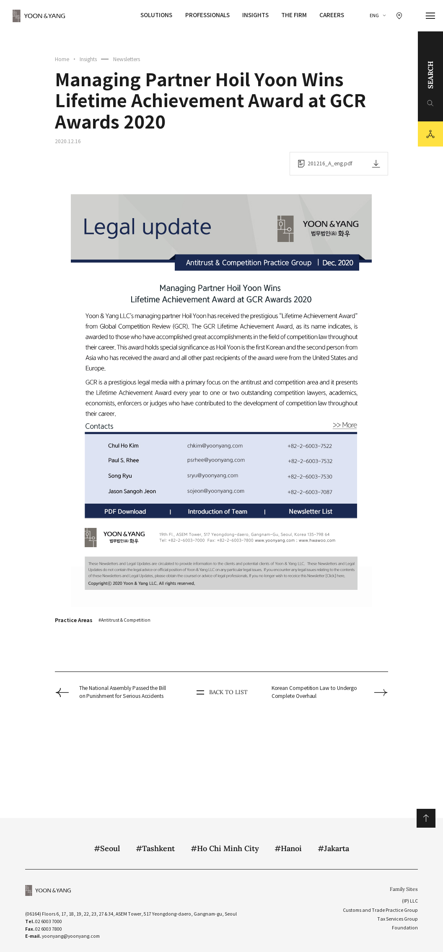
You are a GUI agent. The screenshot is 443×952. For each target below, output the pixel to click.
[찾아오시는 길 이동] (399, 15)
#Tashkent (155, 848)
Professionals (207, 15)
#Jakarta (333, 848)
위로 (426, 818)
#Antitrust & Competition (124, 620)
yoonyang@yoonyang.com (71, 936)
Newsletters (126, 59)
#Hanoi (288, 848)
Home (62, 59)
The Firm (294, 15)
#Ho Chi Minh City (225, 848)
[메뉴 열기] (430, 16)
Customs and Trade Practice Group (380, 910)
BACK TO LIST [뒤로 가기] (221, 692)
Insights (255, 15)
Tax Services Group (397, 919)
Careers (331, 15)
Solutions (156, 15)
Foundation (405, 928)
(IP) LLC (410, 901)
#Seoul (107, 848)
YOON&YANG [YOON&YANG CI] (39, 16)
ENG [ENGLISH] (374, 15)
